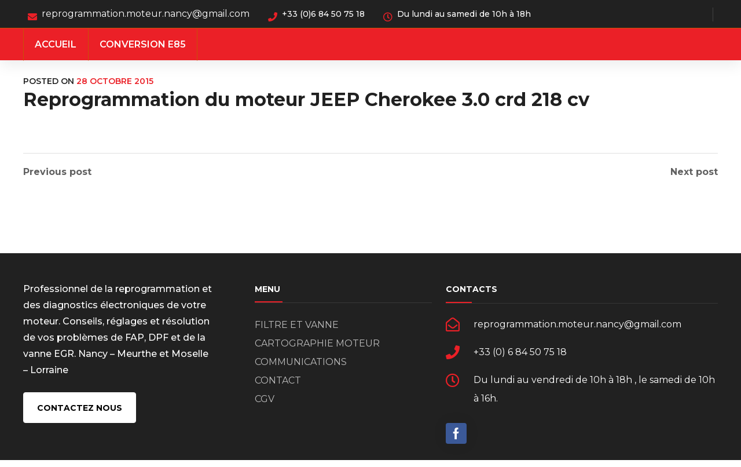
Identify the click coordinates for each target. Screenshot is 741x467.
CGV (264, 405)
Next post (694, 172)
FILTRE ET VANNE (297, 331)
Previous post (57, 172)
